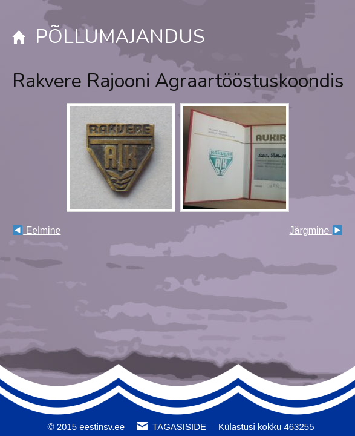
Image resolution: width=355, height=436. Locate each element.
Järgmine (316, 230)
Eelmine (36, 230)
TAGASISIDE (179, 426)
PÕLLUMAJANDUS (120, 37)
